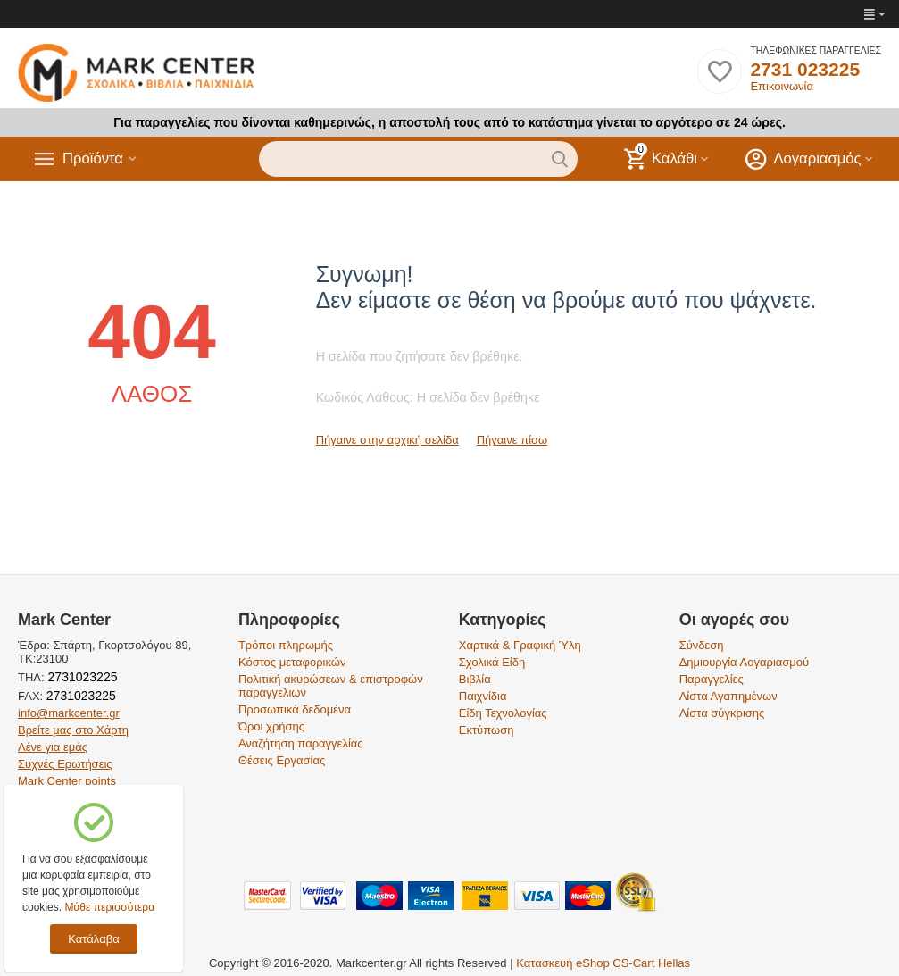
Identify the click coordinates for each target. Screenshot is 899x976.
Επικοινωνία (781, 86)
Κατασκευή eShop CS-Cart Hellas (603, 963)
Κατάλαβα (93, 939)
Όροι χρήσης (271, 726)
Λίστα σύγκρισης (722, 713)
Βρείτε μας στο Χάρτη (73, 730)
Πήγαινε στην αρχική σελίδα (387, 439)
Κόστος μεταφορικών (292, 662)
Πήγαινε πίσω (512, 439)
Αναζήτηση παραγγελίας (300, 743)
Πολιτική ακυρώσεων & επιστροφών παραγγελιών (330, 685)
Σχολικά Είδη (492, 662)
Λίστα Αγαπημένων (728, 696)
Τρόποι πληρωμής (285, 645)
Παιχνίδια (483, 696)
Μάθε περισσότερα (109, 907)
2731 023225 (805, 69)
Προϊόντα (95, 159)
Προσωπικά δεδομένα (294, 709)
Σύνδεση (701, 645)
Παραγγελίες (711, 679)
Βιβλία (475, 679)
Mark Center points (67, 781)
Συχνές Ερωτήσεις (65, 764)
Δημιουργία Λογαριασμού (744, 662)
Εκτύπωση (486, 730)
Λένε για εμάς (52, 747)
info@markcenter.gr (69, 713)
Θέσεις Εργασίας (281, 760)
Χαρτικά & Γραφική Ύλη (520, 645)
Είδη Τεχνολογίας (503, 713)
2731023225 (81, 677)
